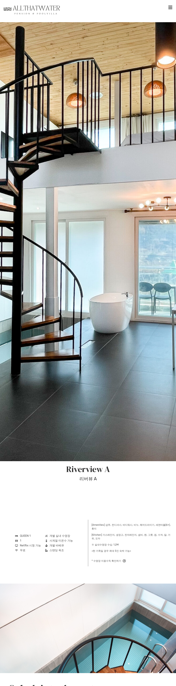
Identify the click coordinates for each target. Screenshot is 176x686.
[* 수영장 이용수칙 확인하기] (124, 560)
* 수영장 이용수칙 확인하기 (106, 560)
